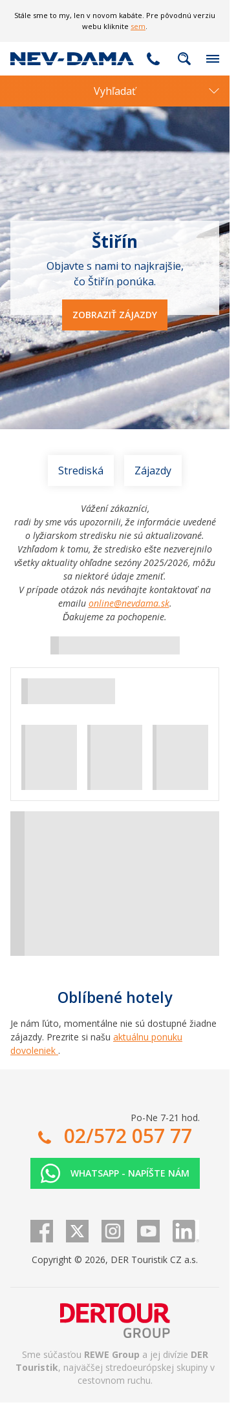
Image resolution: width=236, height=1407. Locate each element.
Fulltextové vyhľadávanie (184, 58)
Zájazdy (152, 470)
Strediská (80, 470)
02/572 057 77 (153, 58)
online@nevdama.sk (129, 603)
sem (138, 26)
